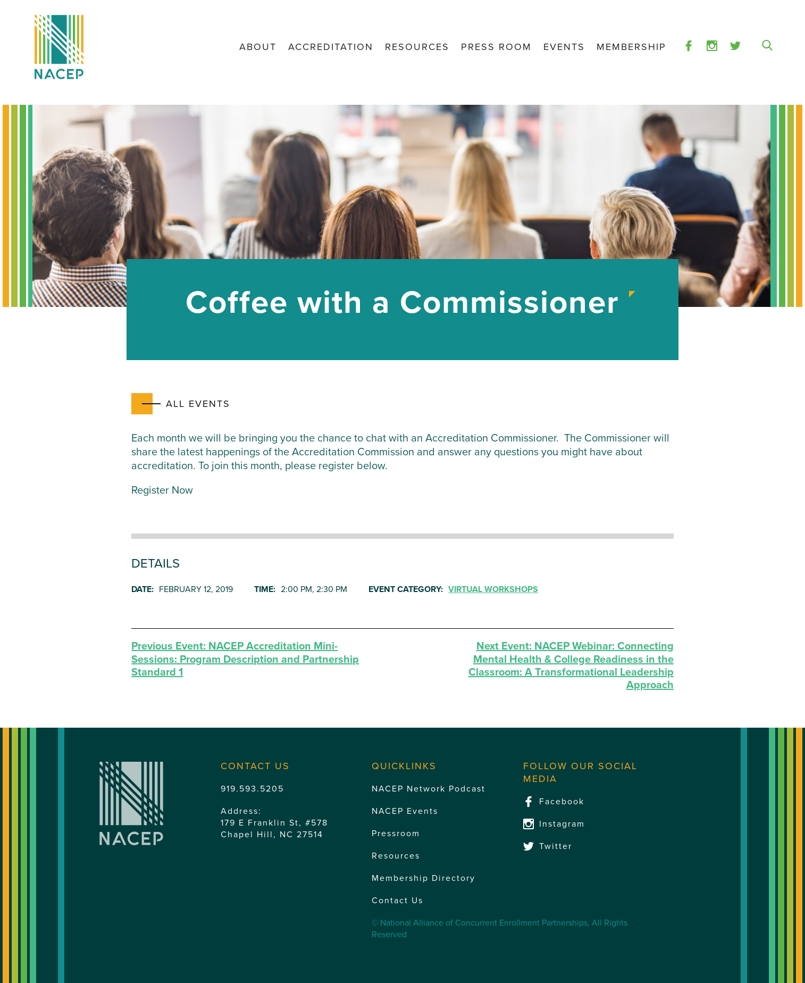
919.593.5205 (252, 789)
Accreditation (330, 47)
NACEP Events (405, 811)
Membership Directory (423, 878)
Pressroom (396, 833)
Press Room (496, 47)
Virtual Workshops (493, 589)
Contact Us (397, 900)
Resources (417, 47)
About (257, 47)
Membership (631, 47)
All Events (198, 404)
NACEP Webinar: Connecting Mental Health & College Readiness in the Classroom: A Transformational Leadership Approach (571, 666)
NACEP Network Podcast (428, 789)
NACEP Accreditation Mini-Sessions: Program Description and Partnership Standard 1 (245, 659)
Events (564, 47)
